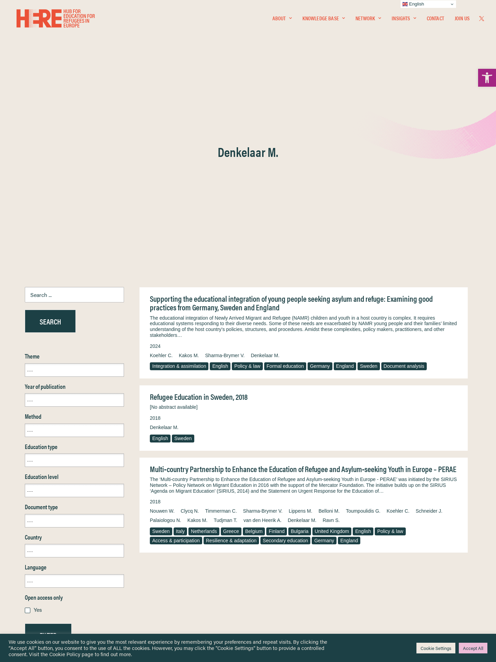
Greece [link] (231, 366)
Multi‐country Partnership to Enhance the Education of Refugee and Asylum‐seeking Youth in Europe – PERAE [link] (303, 303)
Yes (38, 444)
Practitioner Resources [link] (276, 592)
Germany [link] (320, 200)
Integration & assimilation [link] (179, 200)
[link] (487, 78)
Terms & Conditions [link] (273, 547)
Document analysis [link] (404, 200)
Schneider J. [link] (429, 345)
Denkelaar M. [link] (265, 190)
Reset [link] (31, 490)
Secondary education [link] (285, 375)
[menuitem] (282, 19)
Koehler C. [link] (161, 190)
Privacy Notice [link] (268, 539)
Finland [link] (277, 366)
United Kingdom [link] (332, 366)
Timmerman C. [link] (221, 345)
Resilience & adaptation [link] (231, 375)
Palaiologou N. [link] (165, 354)
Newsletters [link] (42, 570)
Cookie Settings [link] (436, 648)
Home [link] (31, 539)
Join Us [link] (462, 19)
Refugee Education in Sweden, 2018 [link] (199, 231)
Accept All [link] (473, 648)
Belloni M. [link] (329, 345)
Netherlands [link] (204, 366)
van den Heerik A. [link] (263, 354)
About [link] (282, 19)
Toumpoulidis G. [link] (363, 345)
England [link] (345, 200)
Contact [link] (435, 19)
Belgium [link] (254, 366)
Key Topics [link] (264, 600)
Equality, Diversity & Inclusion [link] (282, 556)
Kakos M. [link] (189, 190)
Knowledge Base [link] (323, 19)
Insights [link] (404, 19)
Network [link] (368, 19)
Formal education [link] (285, 200)
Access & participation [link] (176, 375)
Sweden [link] (369, 200)
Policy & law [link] (247, 200)
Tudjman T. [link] (225, 354)
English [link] (220, 200)
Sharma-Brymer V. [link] (225, 190)
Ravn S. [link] (331, 354)
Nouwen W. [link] (162, 345)
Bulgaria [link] (299, 366)
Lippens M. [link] (300, 345)
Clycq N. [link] (190, 345)
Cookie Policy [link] (64, 654)
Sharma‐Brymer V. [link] (263, 345)
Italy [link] (180, 366)
